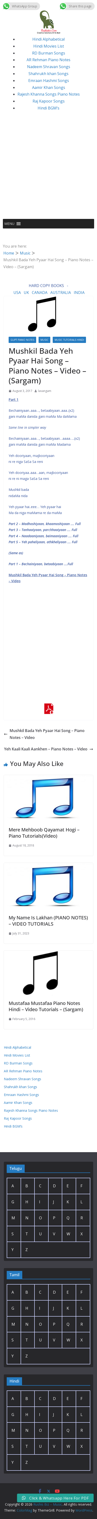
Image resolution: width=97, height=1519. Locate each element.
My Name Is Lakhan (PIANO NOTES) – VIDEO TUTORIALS (48, 920)
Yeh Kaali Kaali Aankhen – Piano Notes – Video (48, 749)
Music (44, 340)
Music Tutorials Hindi (69, 340)
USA (17, 292)
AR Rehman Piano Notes (48, 59)
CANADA (39, 292)
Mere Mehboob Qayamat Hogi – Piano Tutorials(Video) (44, 832)
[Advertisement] (48, 168)
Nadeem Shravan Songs (48, 66)
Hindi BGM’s (48, 108)
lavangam (44, 391)
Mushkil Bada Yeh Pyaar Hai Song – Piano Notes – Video (44, 734)
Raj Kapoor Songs (49, 101)
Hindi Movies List (48, 46)
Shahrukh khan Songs (48, 73)
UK (26, 292)
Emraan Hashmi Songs (48, 80)
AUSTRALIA (60, 292)
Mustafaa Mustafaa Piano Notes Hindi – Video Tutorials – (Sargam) (46, 1006)
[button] (9, 223)
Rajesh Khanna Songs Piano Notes (48, 94)
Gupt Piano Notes (22, 340)
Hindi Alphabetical (48, 39)
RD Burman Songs (48, 53)
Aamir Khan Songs (48, 87)
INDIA (79, 292)
